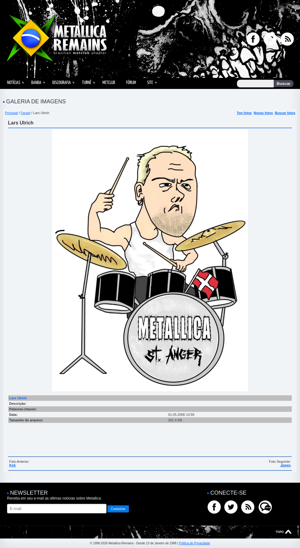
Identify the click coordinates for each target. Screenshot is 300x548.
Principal (11, 113)
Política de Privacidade (194, 543)
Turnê (86, 82)
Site (150, 82)
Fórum (131, 82)
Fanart (25, 113)
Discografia (61, 82)
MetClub (108, 82)
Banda (36, 82)
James (285, 465)
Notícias (13, 82)
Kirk (12, 465)
